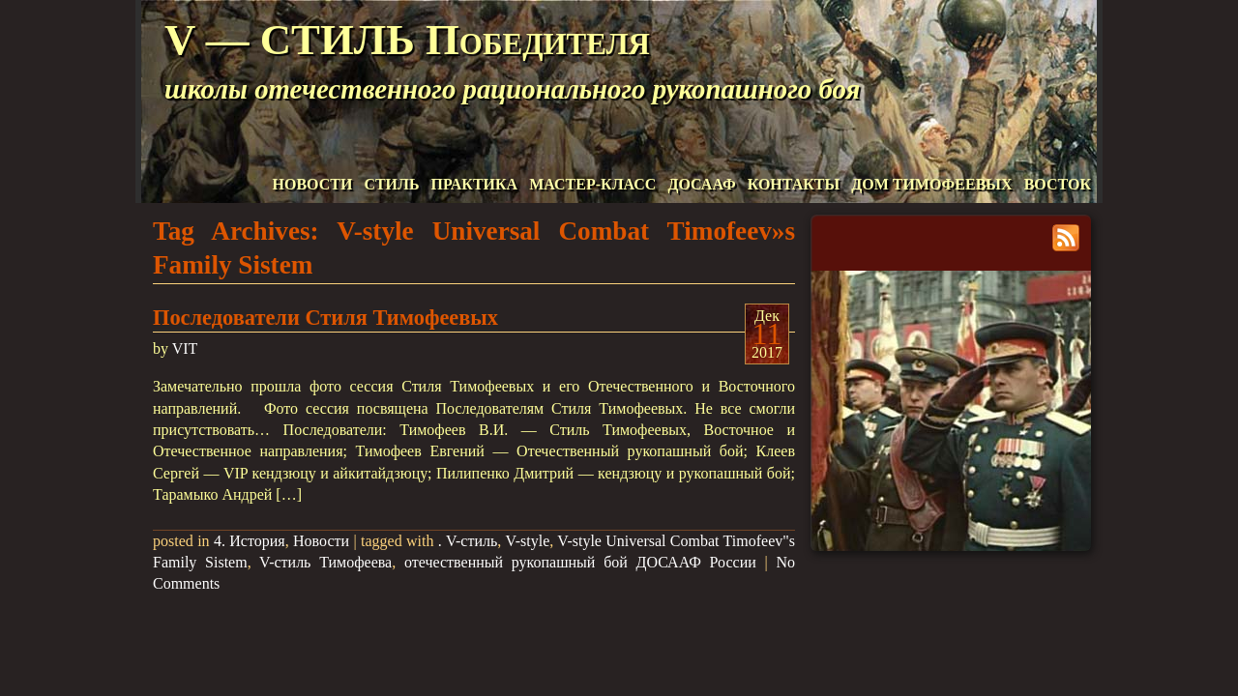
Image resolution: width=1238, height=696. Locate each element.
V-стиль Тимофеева (325, 562)
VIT (185, 348)
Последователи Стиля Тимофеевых (325, 317)
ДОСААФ (701, 184)
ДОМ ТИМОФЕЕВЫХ (931, 184)
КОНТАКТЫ (794, 184)
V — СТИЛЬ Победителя (407, 39)
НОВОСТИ (313, 184)
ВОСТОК (1057, 184)
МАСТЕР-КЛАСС (592, 184)
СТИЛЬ (391, 184)
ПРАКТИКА (474, 184)
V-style (528, 541)
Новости (321, 541)
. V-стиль (467, 541)
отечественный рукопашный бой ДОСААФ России (580, 562)
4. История (249, 541)
